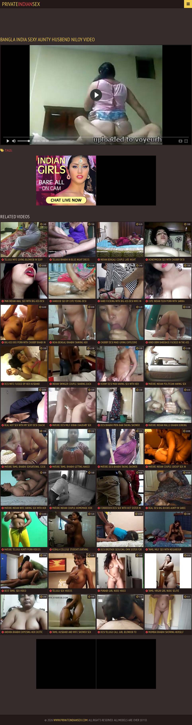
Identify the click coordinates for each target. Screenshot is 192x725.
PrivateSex (21, 4)
